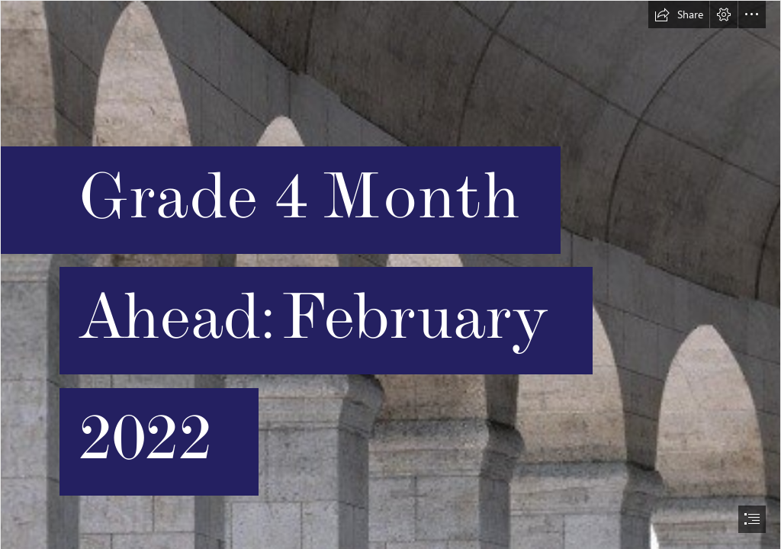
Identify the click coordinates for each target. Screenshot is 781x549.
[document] (390, 274)
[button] (678, 14)
